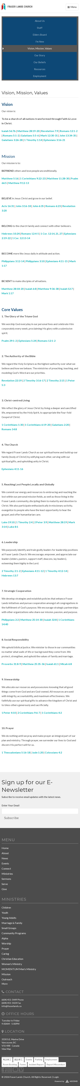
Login (56, 1077)
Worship (6, 943)
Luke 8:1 (13, 526)
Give (4, 889)
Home (5, 847)
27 (60, 233)
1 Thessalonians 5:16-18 (16, 752)
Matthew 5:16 (10, 178)
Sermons (6, 878)
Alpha (5, 938)
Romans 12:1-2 (68, 130)
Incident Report (36, 1064)
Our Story (39, 55)
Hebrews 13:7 (10, 575)
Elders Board (40, 34)
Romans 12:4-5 (30, 233)
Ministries (7, 873)
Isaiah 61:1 (52, 663)
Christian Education (12, 958)
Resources (39, 69)
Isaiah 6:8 (30, 288)
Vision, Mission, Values (40, 48)
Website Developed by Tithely (40, 1080)
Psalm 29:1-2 (9, 340)
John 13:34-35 (68, 135)
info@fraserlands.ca (11, 1006)
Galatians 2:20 (60, 424)
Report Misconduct (56, 1064)
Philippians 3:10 (35, 261)
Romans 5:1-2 (11, 135)
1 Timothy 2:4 (24, 522)
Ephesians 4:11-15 (57, 261)
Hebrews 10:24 (11, 233)
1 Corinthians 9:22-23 (32, 178)
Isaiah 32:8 (50, 619)
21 (56, 233)
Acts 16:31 (8, 205)
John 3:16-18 (23, 205)
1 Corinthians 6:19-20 (37, 424)
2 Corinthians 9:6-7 (29, 712)
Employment (39, 76)
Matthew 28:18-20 (13, 288)
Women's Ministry (12, 963)
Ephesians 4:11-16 (12, 468)
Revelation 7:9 (49, 130)
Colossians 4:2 (53, 752)
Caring (5, 953)
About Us (40, 20)
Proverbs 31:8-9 (11, 663)
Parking (38, 1059)
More (5, 983)
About (5, 853)
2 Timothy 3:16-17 (34, 380)
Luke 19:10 (8, 522)
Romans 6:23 (53, 205)
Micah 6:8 (66, 663)
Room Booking (10, 1064)
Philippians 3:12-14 (13, 261)
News (5, 858)
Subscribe (11, 818)
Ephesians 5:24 (27, 340)
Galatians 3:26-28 (12, 139)
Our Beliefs (40, 62)
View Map (6, 1049)
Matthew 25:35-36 (34, 663)
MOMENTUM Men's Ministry (19, 969)
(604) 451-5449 (9, 999)
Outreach (7, 979)
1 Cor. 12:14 (48, 233)
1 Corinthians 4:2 (52, 712)
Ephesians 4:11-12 (33, 570)
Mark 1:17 (8, 293)
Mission (6, 974)
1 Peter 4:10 (9, 712)
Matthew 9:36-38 (48, 288)
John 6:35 (38, 205)
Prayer (5, 948)
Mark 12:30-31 (49, 135)
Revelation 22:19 (11, 380)
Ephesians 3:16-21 (54, 139)
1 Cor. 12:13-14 (21, 238)
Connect (6, 868)
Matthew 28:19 (58, 522)
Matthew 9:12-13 (18, 182)
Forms (23, 1064)
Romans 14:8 (9, 429)
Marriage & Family (12, 922)
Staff (39, 27)
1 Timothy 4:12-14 (56, 570)
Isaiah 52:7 (66, 288)
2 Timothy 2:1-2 (11, 570)
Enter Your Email (10, 805)
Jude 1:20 (37, 752)
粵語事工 (7, 1059)
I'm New (39, 41)
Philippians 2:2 (10, 619)
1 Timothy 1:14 (33, 139)
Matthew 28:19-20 (28, 130)
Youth (5, 912)
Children (6, 907)
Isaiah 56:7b (9, 130)
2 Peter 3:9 (40, 522)
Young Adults (9, 917)
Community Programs (14, 933)
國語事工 (18, 1059)
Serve (5, 883)
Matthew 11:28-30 (58, 178)
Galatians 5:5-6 (30, 135)
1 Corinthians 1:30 (12, 424)
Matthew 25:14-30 (31, 619)
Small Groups (9, 928)
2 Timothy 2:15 (55, 380)
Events (5, 863)
